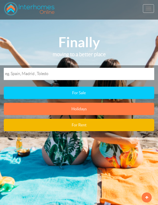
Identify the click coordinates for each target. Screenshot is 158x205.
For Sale (79, 92)
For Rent (79, 125)
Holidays (79, 109)
